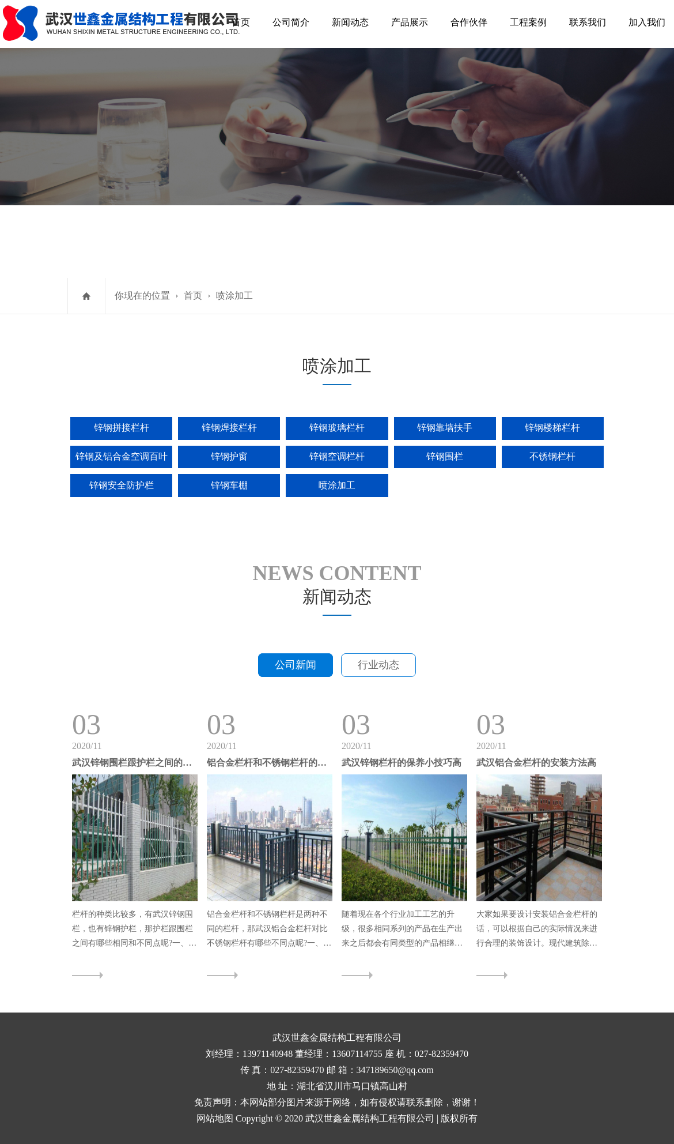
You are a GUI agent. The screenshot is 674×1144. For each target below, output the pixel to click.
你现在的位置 (142, 295)
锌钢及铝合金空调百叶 (121, 456)
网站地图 (214, 1118)
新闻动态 (350, 22)
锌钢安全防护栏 (121, 485)
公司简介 (290, 22)
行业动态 (378, 665)
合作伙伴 (468, 22)
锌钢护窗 (229, 456)
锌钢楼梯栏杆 (552, 427)
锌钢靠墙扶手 (444, 427)
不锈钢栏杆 (552, 456)
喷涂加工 (234, 295)
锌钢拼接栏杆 (121, 427)
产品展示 (409, 22)
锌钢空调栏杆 (337, 456)
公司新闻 (295, 665)
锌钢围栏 (444, 456)
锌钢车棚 (229, 485)
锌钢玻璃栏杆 (337, 427)
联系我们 (587, 22)
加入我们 (646, 22)
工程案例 (528, 22)
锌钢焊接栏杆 (229, 427)
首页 (241, 22)
